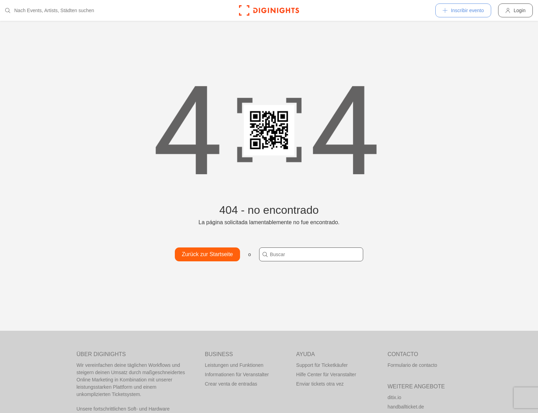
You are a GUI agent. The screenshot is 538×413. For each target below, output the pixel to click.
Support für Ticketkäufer (322, 365)
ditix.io (394, 397)
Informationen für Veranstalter (237, 374)
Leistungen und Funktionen (234, 365)
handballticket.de (405, 407)
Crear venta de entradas (231, 384)
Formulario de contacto (412, 365)
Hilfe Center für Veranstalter (326, 374)
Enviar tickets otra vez (320, 384)
